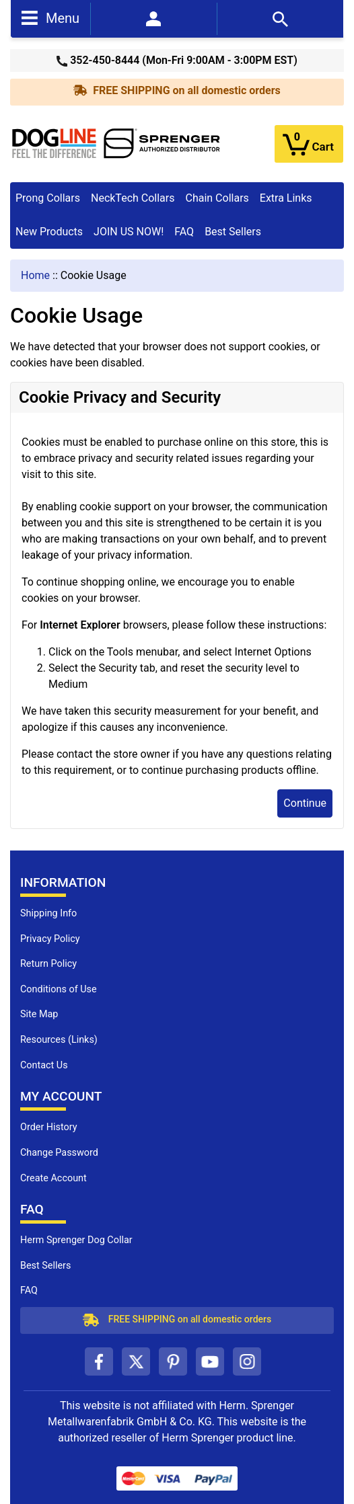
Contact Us (44, 1065)
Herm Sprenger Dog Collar (76, 1240)
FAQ (184, 231)
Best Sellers (233, 231)
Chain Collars (216, 198)
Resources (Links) (59, 1039)
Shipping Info (48, 913)
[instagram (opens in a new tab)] (247, 1361)
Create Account (53, 1178)
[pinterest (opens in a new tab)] (173, 1361)
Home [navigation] (35, 275)
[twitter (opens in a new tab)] (135, 1361)
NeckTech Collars (133, 198)
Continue (304, 803)
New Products (49, 231)
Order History (48, 1127)
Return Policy (48, 963)
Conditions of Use (58, 989)
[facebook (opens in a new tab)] (98, 1361)
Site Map (39, 1014)
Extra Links (286, 198)
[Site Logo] (116, 142)
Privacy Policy (50, 939)
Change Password (59, 1152)
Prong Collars (47, 198)
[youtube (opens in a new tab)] (210, 1361)
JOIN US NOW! (129, 231)
